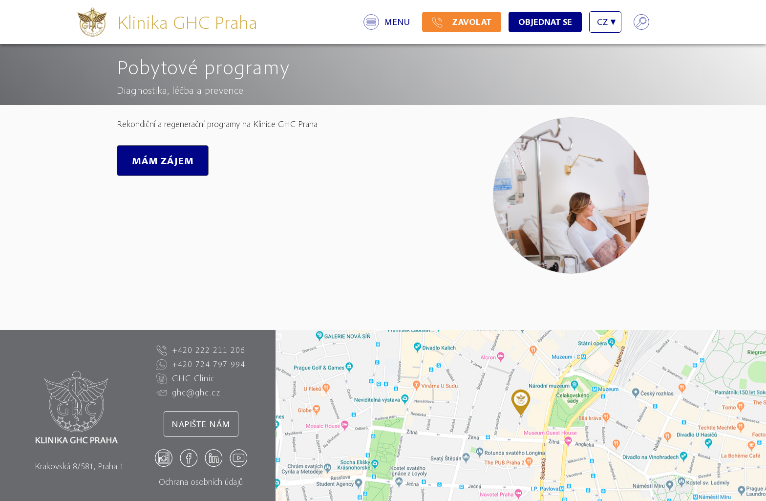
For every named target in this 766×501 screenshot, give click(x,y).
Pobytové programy (203, 66)
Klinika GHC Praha (187, 22)
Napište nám (201, 424)
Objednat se (545, 21)
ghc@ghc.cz (188, 392)
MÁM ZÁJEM (163, 160)
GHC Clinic (185, 378)
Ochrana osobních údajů (201, 481)
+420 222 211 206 (200, 350)
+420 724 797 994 (200, 364)
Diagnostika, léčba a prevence (180, 90)
